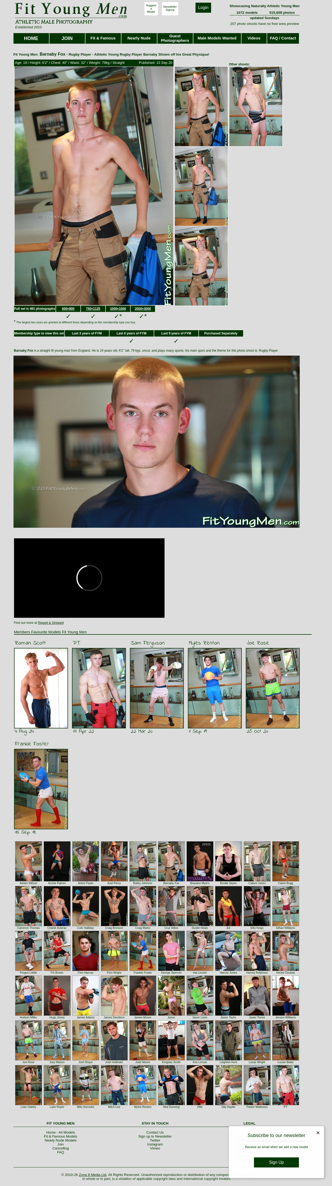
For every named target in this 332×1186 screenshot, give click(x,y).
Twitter (155, 1140)
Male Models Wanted (217, 38)
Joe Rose (258, 643)
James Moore (142, 1017)
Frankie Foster (32, 744)
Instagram (155, 1144)
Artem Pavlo (85, 883)
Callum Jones (257, 883)
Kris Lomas (200, 1062)
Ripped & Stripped (50, 623)
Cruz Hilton (171, 927)
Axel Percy (114, 883)
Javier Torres (257, 1017)
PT (76, 643)
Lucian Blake (286, 1062)
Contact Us (155, 1132)
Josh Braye (86, 1062)
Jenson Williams (285, 1017)
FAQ (60, 1152)
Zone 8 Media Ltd (92, 1175)
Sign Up (276, 1162)
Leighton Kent (228, 1062)
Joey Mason (57, 1062)
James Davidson (114, 1017)
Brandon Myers (199, 883)
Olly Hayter (228, 1106)
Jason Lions (199, 1017)
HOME (31, 38)
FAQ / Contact (283, 38)
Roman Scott (30, 643)
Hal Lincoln (200, 972)
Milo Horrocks (85, 1106)
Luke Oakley (28, 1106)
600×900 (68, 309)
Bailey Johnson (142, 883)
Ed (228, 927)
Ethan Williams (285, 927)
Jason (171, 1017)
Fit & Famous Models (60, 1136)
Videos (254, 38)
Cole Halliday (85, 927)
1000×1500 (118, 309)
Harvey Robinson (257, 972)
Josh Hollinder (114, 1062)
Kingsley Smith (171, 1062)
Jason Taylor (229, 1017)
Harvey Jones (228, 972)
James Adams (85, 1017)
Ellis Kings (257, 927)
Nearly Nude (139, 38)
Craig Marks (142, 927)
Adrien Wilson (28, 883)
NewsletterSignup (170, 8)
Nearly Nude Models (61, 1140)
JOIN (66, 38)
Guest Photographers (175, 38)
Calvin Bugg (285, 883)
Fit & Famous (103, 38)
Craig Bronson (114, 927)
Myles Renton (204, 643)
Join (60, 1144)
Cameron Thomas (28, 927)
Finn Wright (114, 972)
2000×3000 (143, 309)
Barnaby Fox (171, 883)
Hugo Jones (57, 1017)
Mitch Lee (114, 1106)
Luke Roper (57, 1106)
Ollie (200, 1106)
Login (203, 7)
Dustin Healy (200, 927)
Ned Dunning (171, 1106)
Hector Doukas (285, 972)
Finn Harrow (85, 972)
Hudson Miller (28, 1017)
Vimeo (155, 1148)
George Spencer (171, 972)
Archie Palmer (57, 883)
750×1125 (93, 309)
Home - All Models (60, 1132)
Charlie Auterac (57, 927)
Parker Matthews (257, 1106)
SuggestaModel (151, 8)
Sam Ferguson (148, 643)
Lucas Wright (257, 1062)
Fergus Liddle (28, 972)
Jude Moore (142, 1062)
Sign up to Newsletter (155, 1136)
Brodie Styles (228, 883)
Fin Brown (57, 972)
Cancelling (60, 1148)
